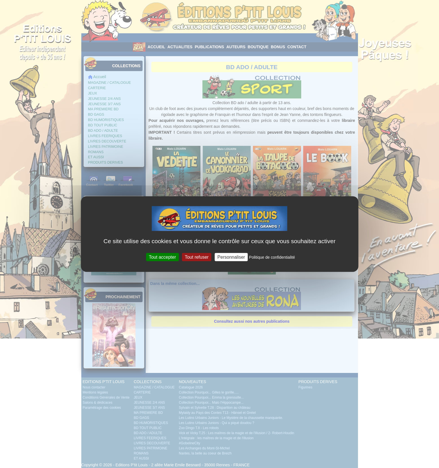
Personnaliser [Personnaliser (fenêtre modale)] (231, 257)
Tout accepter (162, 257)
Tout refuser (196, 257)
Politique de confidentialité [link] (272, 257)
